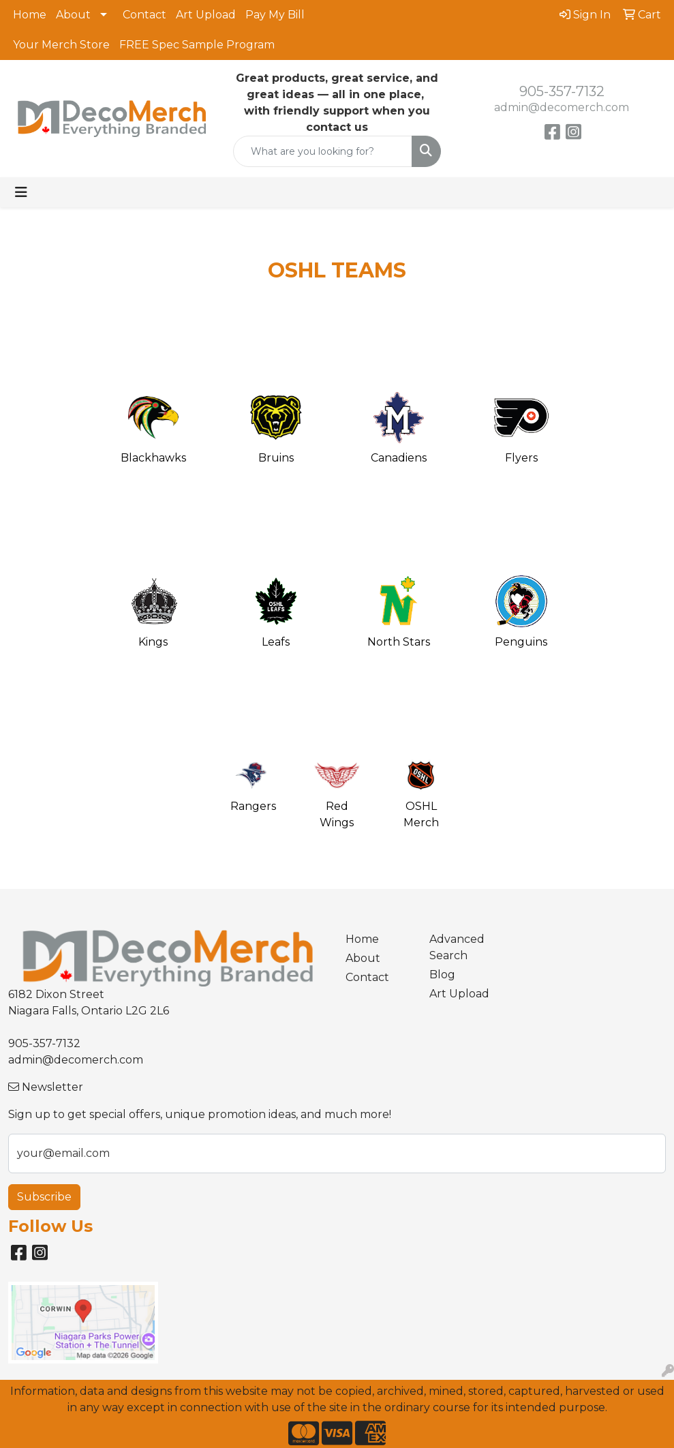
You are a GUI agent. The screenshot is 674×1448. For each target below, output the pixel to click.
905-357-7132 (561, 91)
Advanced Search (457, 947)
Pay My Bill (275, 14)
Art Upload (206, 14)
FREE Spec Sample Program (197, 44)
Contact (144, 14)
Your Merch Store (61, 44)
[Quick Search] (323, 151)
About (73, 14)
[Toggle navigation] (21, 192)
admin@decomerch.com (561, 107)
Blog (442, 974)
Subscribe (44, 1196)
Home (29, 14)
